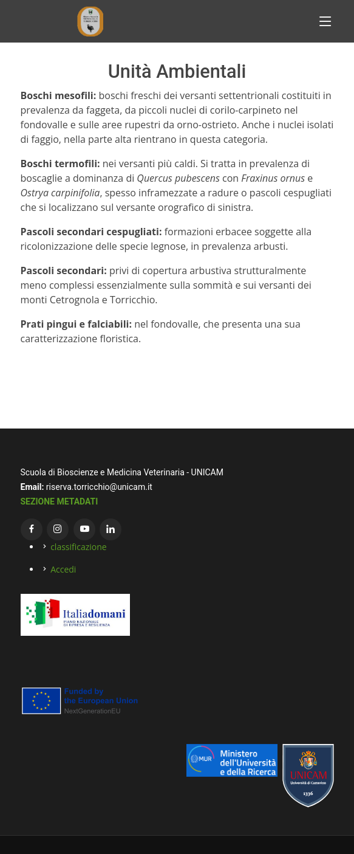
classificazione (78, 547)
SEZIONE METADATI (59, 501)
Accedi (63, 569)
